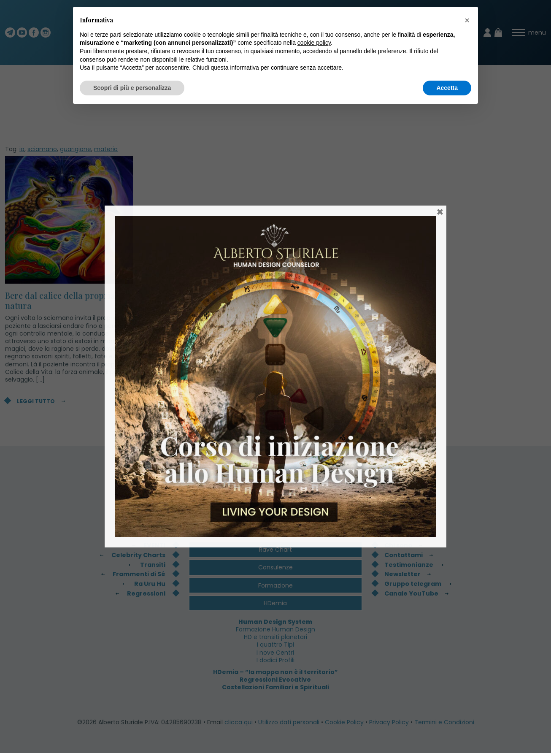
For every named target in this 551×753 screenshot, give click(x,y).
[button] (467, 20)
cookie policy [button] (314, 42)
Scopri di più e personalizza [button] (132, 87)
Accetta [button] (447, 87)
